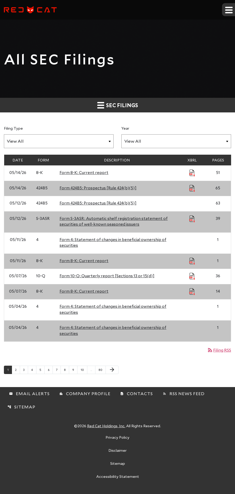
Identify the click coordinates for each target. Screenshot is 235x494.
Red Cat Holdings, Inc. (106, 425)
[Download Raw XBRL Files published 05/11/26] (192, 261)
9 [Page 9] (74, 370)
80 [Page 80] (101, 370)
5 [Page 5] (42, 370)
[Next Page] (112, 370)
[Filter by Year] (176, 141)
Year (125, 128)
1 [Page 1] (9, 370)
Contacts (136, 393)
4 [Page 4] (33, 370)
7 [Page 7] (58, 370)
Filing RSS (219, 350)
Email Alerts (29, 393)
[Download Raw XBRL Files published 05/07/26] (192, 276)
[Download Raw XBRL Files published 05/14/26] (192, 173)
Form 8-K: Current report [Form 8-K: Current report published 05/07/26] (84, 291)
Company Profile (84, 393)
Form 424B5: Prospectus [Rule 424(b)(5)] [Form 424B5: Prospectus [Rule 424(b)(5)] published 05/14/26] (98, 187)
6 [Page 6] (50, 370)
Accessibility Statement (117, 477)
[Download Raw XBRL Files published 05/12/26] (192, 218)
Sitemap (21, 406)
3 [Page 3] (25, 370)
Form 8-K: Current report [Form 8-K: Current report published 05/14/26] (84, 172)
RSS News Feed (184, 393)
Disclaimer (117, 451)
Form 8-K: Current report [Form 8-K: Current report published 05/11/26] (84, 260)
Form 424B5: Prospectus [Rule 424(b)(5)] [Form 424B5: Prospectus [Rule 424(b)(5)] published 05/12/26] (98, 203)
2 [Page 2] (17, 370)
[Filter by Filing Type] (59, 141)
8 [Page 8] (66, 370)
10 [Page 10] (83, 370)
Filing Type (13, 128)
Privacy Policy (117, 438)
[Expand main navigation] (228, 9)
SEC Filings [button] (117, 105)
